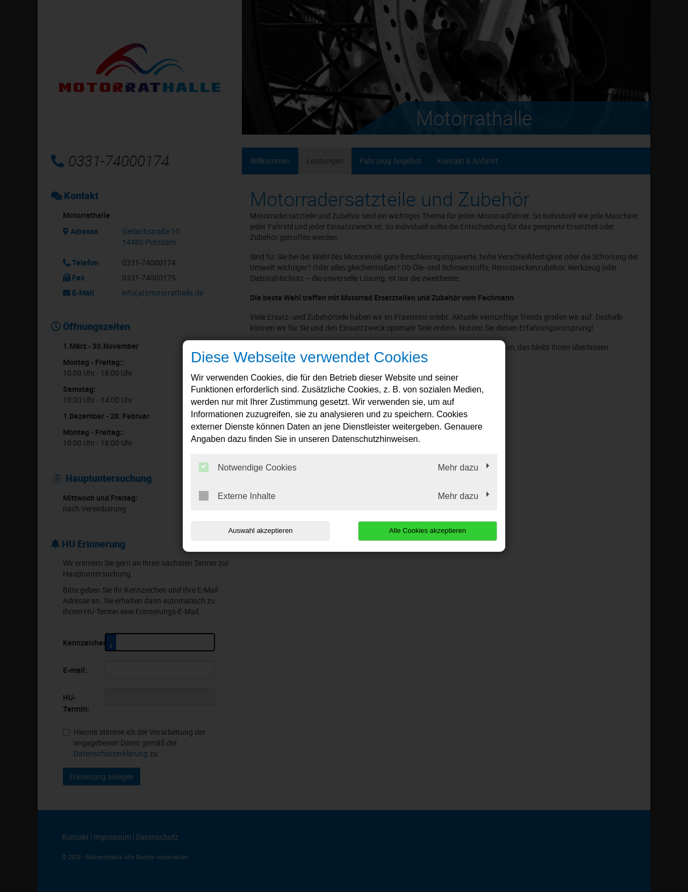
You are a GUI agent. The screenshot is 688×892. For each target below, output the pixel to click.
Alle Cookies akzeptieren (428, 530)
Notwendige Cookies (248, 467)
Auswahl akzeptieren (259, 530)
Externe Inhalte (237, 496)
